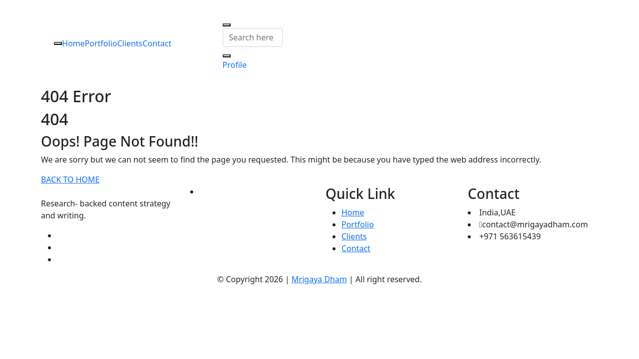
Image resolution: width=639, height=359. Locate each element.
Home (73, 43)
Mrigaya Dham (319, 279)
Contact (156, 43)
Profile (235, 64)
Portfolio (101, 43)
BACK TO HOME (70, 179)
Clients (130, 43)
